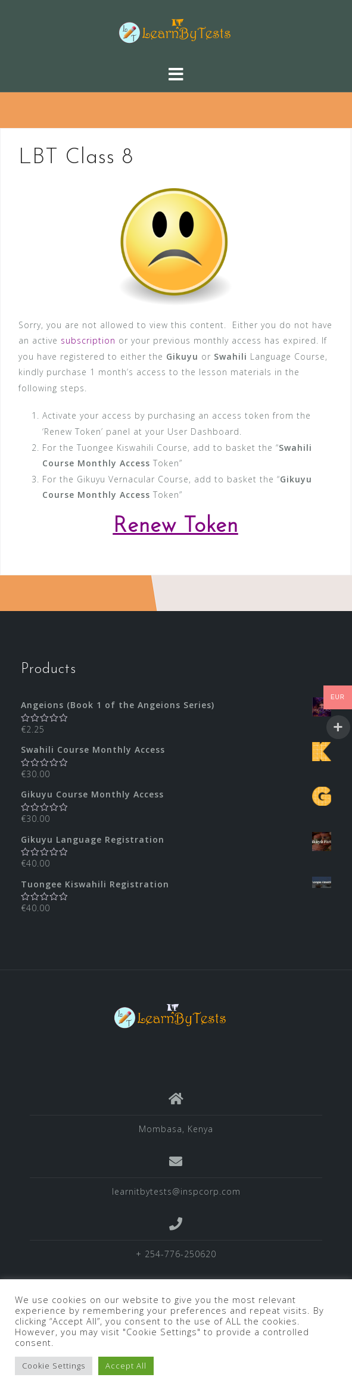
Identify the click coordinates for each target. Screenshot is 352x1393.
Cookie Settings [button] (53, 1365)
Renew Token (175, 526)
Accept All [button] (126, 1365)
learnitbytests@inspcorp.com (176, 1191)
